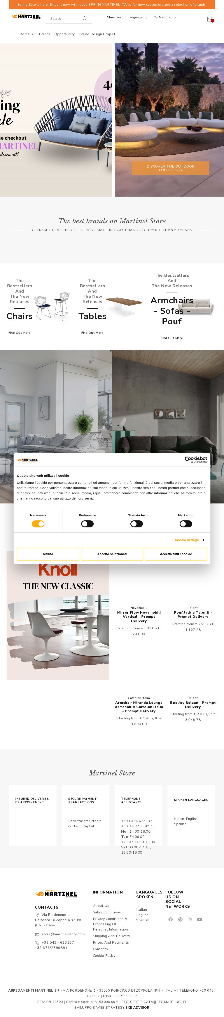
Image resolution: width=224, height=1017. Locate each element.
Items (27, 34)
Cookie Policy (104, 955)
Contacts (100, 949)
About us (101, 905)
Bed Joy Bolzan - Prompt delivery (193, 704)
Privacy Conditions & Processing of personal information (110, 924)
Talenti (193, 608)
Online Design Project (97, 34)
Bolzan (193, 698)
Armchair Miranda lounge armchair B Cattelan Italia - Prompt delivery (139, 706)
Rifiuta (48, 554)
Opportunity (64, 34)
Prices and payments (111, 942)
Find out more (20, 333)
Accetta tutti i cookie (176, 554)
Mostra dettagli (187, 540)
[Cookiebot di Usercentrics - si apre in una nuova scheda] (188, 459)
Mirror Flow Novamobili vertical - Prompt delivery (139, 616)
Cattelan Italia (139, 698)
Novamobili (139, 608)
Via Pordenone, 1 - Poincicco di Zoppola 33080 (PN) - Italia (59, 920)
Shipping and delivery (111, 936)
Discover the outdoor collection (171, 168)
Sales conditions (107, 912)
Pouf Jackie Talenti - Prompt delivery (193, 614)
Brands (45, 34)
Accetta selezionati (112, 554)
